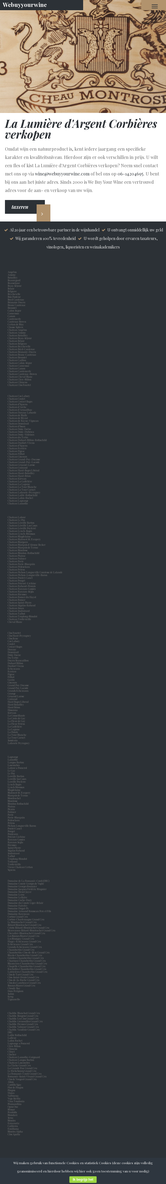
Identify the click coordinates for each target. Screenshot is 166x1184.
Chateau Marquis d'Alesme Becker (26, 544)
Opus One (13, 1106)
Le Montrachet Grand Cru (22, 922)
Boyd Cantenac (16, 299)
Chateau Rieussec (17, 594)
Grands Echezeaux (19, 690)
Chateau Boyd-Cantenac (21, 349)
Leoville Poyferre (17, 781)
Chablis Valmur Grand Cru (23, 1026)
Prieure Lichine (17, 836)
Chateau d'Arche (17, 407)
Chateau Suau (16, 608)
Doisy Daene (15, 654)
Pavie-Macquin (16, 817)
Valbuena (14, 1095)
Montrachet (15, 798)
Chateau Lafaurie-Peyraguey (24, 492)
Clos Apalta (14, 1134)
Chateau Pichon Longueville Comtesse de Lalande (35, 572)
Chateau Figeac (16, 451)
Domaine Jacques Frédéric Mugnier (27, 889)
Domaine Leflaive (17, 897)
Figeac (11, 674)
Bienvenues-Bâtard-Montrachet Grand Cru (31, 930)
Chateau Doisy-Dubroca (21, 431)
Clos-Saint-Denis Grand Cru (23, 977)
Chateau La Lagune (19, 484)
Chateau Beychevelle (19, 346)
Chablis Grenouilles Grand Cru (25, 1021)
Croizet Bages (15, 646)
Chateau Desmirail (18, 423)
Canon (11, 316)
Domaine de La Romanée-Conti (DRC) (28, 880)
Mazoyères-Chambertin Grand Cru (27, 963)
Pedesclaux (14, 820)
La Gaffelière (15, 726)
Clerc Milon (15, 1046)
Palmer (12, 811)
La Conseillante (17, 715)
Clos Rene (13, 638)
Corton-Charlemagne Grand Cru (26, 919)
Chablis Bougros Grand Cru (23, 1015)
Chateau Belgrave (18, 343)
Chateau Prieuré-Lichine (22, 583)
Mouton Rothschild (19, 803)
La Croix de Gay (17, 718)
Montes (11, 1120)
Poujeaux (13, 834)
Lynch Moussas (16, 787)
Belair (11, 288)
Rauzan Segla (16, 842)
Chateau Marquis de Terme (23, 547)
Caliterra (13, 1126)
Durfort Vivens (16, 665)
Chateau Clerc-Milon (19, 379)
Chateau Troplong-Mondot (23, 616)
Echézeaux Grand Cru (20, 944)
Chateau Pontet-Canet (20, 577)
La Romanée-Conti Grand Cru (25, 1073)
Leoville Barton (16, 776)
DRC (10, 1032)
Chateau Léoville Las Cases (22, 525)
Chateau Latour (17, 517)
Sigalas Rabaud (17, 850)
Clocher (12, 1054)
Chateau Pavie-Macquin (22, 564)
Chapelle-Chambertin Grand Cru (26, 966)
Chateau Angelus (17, 329)
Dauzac (12, 649)
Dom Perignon (15, 991)
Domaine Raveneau (18, 913)
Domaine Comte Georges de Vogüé (26, 883)
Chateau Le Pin (17, 519)
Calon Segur (15, 310)
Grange (12, 693)
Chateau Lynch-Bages (20, 530)
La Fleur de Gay (17, 721)
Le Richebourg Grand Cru (22, 1070)
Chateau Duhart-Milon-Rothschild (27, 440)
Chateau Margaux (18, 542)
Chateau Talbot (16, 613)
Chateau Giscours (17, 456)
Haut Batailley (16, 704)
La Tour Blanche (18, 734)
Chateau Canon (16, 368)
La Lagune (14, 729)
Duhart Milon (16, 663)
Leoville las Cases (17, 778)
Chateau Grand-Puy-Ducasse (24, 459)
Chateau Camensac (18, 365)
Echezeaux (14, 668)
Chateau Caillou (17, 360)
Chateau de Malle (17, 415)
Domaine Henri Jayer (19, 891)
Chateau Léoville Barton (21, 522)
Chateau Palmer (17, 558)
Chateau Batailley (18, 335)
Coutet (12, 643)
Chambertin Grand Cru (21, 949)
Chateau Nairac (17, 555)
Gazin (12, 679)
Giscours (13, 682)
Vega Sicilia (14, 1098)
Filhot (11, 676)
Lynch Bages (14, 784)
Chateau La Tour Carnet (21, 489)
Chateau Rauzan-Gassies (22, 588)
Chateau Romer (16, 599)
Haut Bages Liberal (19, 701)
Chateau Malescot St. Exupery (24, 539)
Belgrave (13, 291)
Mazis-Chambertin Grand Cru (25, 955)
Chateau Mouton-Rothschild (23, 553)
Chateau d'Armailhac (20, 409)
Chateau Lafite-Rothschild (22, 495)
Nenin (11, 809)
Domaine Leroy (16, 894)
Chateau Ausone (17, 332)
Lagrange (13, 756)
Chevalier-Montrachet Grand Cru (26, 933)
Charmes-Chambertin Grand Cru (27, 960)
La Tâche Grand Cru (19, 1065)
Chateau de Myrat (18, 418)
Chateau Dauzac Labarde (22, 412)
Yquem (11, 869)
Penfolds (12, 1112)
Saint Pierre (15, 847)
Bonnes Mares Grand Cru (21, 985)
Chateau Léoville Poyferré (22, 528)
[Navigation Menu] (155, 6)
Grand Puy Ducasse (19, 685)
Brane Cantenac (17, 305)
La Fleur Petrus (17, 723)
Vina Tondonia (16, 1101)
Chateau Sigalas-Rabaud (22, 605)
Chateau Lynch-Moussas (21, 533)
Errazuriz (13, 1123)
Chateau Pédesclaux (19, 566)
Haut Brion (14, 707)
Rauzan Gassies (17, 839)
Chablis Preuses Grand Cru (23, 1024)
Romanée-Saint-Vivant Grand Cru (27, 1076)
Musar (12, 1109)
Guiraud (13, 699)
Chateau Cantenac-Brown (22, 373)
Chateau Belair (16, 340)
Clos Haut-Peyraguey (19, 635)
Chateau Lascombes (19, 1062)
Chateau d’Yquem (18, 404)
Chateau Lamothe (18, 503)
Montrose (13, 800)
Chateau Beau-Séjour (20, 338)
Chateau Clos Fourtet (19, 384)
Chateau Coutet (16, 398)
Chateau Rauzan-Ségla (21, 591)
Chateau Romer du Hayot (22, 597)
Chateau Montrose (18, 550)
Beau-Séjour (14, 285)
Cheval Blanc (15, 621)
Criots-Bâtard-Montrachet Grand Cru (28, 927)
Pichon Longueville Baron (22, 825)
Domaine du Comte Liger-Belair (25, 902)
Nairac (12, 806)
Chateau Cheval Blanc (20, 376)
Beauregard (14, 280)
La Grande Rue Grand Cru (22, 1068)
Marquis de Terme (18, 795)
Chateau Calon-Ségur (20, 362)
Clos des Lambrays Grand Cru (24, 982)
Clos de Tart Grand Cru (20, 974)
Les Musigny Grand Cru (21, 938)
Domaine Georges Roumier (22, 886)
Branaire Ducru (17, 302)
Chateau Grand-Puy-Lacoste (24, 462)
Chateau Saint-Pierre (20, 602)
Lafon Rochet (15, 1040)
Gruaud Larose (16, 696)
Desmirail (14, 652)
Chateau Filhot (16, 453)
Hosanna (13, 710)
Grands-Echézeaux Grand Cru (25, 946)
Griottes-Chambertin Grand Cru (26, 957)
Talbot (12, 856)
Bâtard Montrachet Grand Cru (24, 924)
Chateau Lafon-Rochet (20, 497)
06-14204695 (130, 174)
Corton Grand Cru (18, 916)
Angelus (12, 272)
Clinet (12, 1051)
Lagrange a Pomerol (19, 1043)
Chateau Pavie (16, 561)
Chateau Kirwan (17, 478)
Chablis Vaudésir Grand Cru (24, 1029)
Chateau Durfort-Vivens (21, 442)
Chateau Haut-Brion (19, 475)
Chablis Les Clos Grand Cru (23, 1018)
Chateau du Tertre (18, 437)
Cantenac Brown (17, 321)
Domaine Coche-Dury (20, 900)
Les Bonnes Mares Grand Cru (23, 935)
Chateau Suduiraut (19, 610)
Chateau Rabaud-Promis (22, 586)
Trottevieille (14, 864)
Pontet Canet (15, 828)
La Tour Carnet (17, 737)
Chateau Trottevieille (19, 619)
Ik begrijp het (83, 1180)
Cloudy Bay (14, 988)
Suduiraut (14, 853)
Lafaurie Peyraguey (19, 743)
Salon (11, 993)
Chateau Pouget (16, 580)
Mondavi (13, 1115)
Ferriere (13, 671)
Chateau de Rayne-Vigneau (23, 420)
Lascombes (14, 765)
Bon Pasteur (15, 296)
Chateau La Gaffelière (20, 481)
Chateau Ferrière (17, 448)
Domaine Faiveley (18, 905)
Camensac (14, 313)
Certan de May (16, 324)
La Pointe (13, 732)
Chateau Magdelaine (19, 536)
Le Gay (12, 770)
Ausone (12, 274)
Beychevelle (14, 294)
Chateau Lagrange (18, 500)
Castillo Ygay (14, 1084)
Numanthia (14, 1103)
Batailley (13, 277)
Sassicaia (13, 740)
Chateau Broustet (17, 357)
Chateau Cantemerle (20, 371)
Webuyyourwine (25, 4)
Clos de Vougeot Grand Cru (22, 1079)
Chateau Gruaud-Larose (21, 464)
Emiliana (13, 1128)
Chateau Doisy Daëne (19, 429)
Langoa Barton (16, 762)
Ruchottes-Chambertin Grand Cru (27, 969)
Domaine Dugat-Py (18, 908)
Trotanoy (13, 861)
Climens (13, 1048)
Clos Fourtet (14, 632)
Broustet (13, 307)
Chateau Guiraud (18, 467)
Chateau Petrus (17, 569)
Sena (10, 1117)
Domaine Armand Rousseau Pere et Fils (29, 911)
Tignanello (14, 999)
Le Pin (12, 773)
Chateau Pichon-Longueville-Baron (27, 575)
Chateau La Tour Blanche (22, 486)
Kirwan (12, 712)
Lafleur (12, 1037)
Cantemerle (15, 318)
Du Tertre (14, 657)
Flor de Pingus (16, 1087)
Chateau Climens (17, 382)
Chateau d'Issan (16, 426)
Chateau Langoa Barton (21, 1059)
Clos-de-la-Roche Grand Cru (23, 980)
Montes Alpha (15, 1131)
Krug (10, 996)
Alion (11, 1081)
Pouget (12, 831)
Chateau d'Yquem (18, 445)
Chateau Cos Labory (19, 396)
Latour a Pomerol (18, 767)
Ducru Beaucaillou (18, 660)
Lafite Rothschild (17, 1035)
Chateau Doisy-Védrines (21, 434)
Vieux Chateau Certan (21, 867)
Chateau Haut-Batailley (21, 473)
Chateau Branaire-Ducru (22, 351)
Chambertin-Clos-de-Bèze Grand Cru (29, 952)
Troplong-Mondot (18, 858)
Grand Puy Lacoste (18, 688)
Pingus (11, 1090)
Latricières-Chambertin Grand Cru (27, 971)
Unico (11, 1092)
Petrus (12, 823)
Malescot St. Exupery (20, 792)
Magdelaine (14, 789)
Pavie (10, 814)
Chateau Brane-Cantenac (22, 354)
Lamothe (13, 759)
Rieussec (13, 845)
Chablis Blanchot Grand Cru (24, 1013)
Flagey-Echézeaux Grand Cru (24, 941)
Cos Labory (14, 641)
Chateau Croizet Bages (20, 401)
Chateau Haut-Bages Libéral (23, 470)
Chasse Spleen (15, 327)
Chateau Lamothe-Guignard (24, 1057)
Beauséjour (14, 283)
